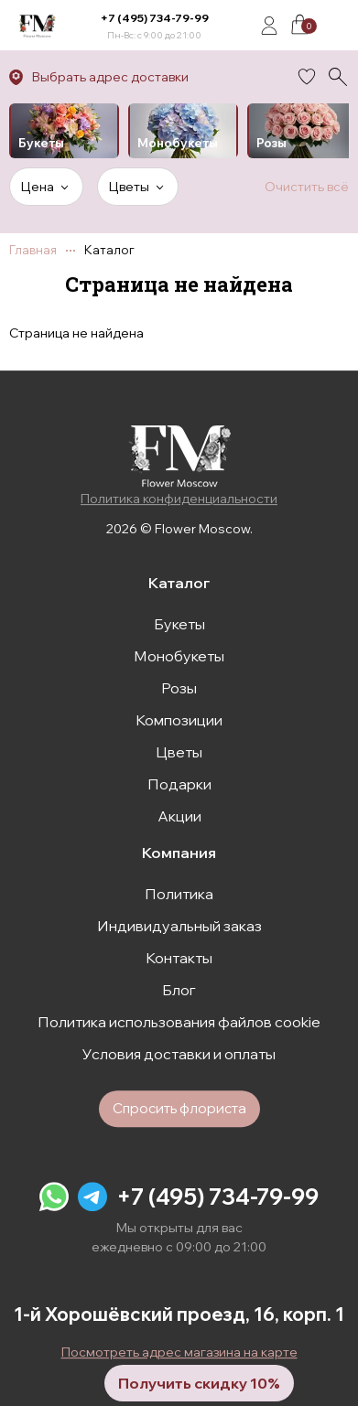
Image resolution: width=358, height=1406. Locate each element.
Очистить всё (307, 186)
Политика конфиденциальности (179, 498)
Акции (179, 816)
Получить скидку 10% (199, 1383)
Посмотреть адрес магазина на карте (179, 1352)
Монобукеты (179, 656)
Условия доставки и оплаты (179, 1054)
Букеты (179, 624)
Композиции (179, 720)
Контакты (179, 958)
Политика (179, 894)
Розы (179, 688)
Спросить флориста (179, 1108)
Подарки (179, 784)
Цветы (179, 752)
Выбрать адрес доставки (110, 77)
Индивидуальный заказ (179, 926)
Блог (179, 990)
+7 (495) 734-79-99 (155, 18)
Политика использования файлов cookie (179, 1022)
